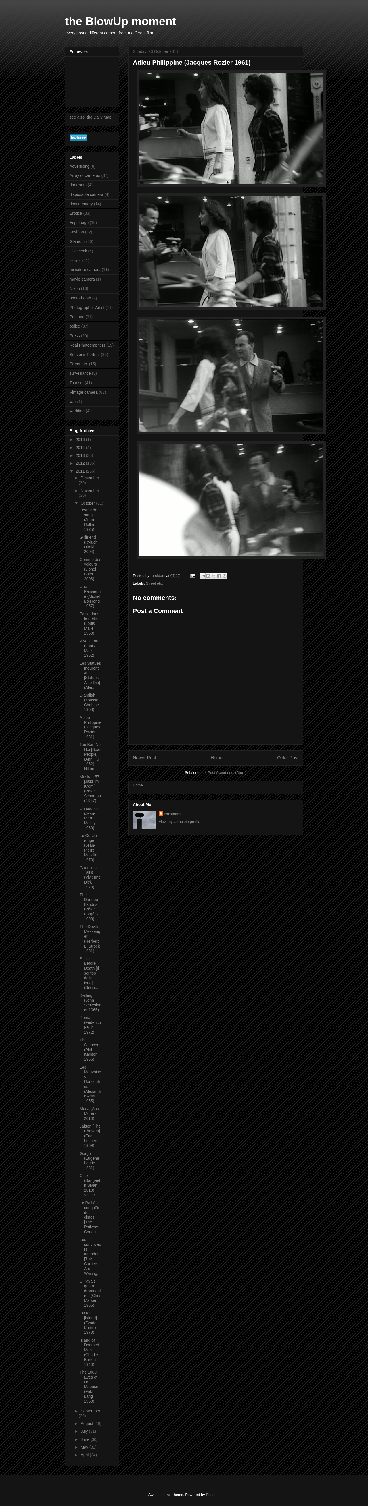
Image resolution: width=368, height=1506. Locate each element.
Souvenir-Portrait (85, 354)
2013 (81, 455)
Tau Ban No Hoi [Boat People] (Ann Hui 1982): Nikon (90, 756)
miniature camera (85, 269)
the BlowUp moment (120, 21)
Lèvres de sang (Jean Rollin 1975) (88, 519)
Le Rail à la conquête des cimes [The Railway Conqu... (90, 1217)
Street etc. (154, 583)
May (84, 1447)
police (75, 326)
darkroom (78, 185)
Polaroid (77, 316)
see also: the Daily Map (91, 117)
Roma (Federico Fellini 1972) (90, 1024)
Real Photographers (88, 345)
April (85, 1455)
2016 (81, 439)
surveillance (80, 373)
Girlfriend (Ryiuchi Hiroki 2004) (89, 544)
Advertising (79, 166)
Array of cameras (85, 175)
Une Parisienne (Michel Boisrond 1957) (90, 596)
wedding (77, 411)
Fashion (77, 232)
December (89, 477)
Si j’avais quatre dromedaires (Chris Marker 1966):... (90, 1293)
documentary (81, 204)
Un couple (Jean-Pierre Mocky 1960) (89, 818)
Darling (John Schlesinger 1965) (90, 1002)
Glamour (77, 241)
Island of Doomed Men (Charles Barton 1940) (89, 1352)
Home (217, 757)
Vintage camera (84, 392)
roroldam (172, 814)
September (90, 1411)
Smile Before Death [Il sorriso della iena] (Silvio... (89, 973)
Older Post (287, 757)
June (85, 1439)
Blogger (212, 1495)
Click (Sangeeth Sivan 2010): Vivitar (90, 1185)
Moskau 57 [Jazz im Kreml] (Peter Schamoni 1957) (90, 788)
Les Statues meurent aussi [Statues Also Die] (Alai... (90, 675)
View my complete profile (179, 821)
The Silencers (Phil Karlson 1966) (90, 1050)
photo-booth (80, 298)
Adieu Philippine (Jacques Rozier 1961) (90, 727)
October (88, 503)
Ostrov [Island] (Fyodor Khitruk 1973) (89, 1323)
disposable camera (86, 194)
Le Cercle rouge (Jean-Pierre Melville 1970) (88, 847)
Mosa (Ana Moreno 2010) (89, 1113)
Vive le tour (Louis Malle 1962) (90, 648)
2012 (81, 463)
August (87, 1423)
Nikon (75, 288)
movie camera (82, 279)
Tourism (77, 382)
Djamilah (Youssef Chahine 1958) (89, 702)
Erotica (76, 213)
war (73, 401)
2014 (81, 447)
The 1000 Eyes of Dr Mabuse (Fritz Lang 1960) (89, 1386)
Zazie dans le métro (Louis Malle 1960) (89, 623)
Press (75, 335)
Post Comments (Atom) (227, 772)
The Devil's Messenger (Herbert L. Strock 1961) (90, 938)
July (84, 1431)
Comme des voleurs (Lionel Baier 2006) (90, 569)
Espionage (79, 222)
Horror (75, 260)
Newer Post (144, 757)
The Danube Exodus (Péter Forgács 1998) (89, 906)
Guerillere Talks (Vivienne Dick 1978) (90, 877)
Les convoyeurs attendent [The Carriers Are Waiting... (90, 1256)
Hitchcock (78, 251)
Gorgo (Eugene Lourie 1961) (89, 1160)
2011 (81, 471)
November (89, 490)
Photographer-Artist (87, 307)
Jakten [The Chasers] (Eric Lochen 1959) (90, 1136)
